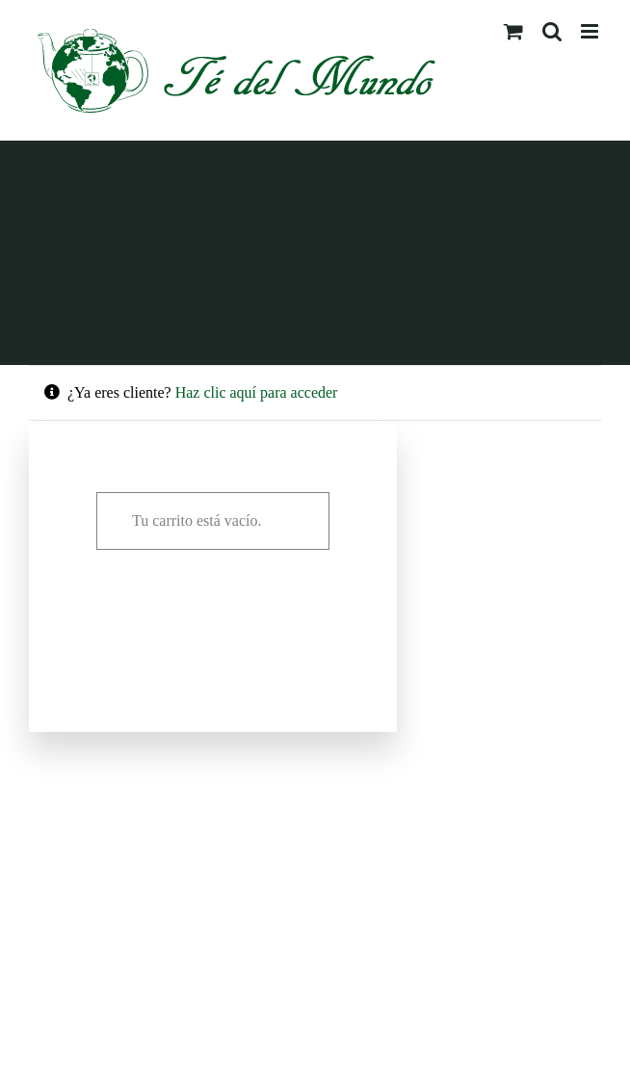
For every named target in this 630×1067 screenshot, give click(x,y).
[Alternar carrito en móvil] (513, 31)
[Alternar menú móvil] (591, 31)
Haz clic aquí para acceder (256, 392)
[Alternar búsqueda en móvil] (552, 31)
